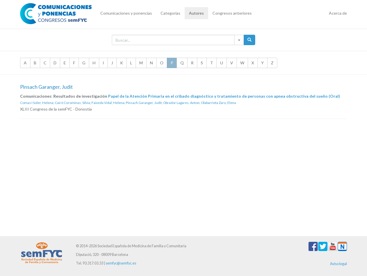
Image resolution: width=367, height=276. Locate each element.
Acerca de (338, 13)
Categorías (170, 13)
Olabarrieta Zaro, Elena (218, 103)
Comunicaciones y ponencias (126, 13)
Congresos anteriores (232, 13)
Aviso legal (338, 264)
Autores (196, 13)
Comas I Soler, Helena (36, 103)
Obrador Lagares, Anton (181, 103)
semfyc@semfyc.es (121, 263)
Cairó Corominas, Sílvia (72, 103)
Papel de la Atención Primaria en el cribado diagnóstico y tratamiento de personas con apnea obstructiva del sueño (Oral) (224, 96)
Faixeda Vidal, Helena (107, 103)
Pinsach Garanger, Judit (144, 103)
